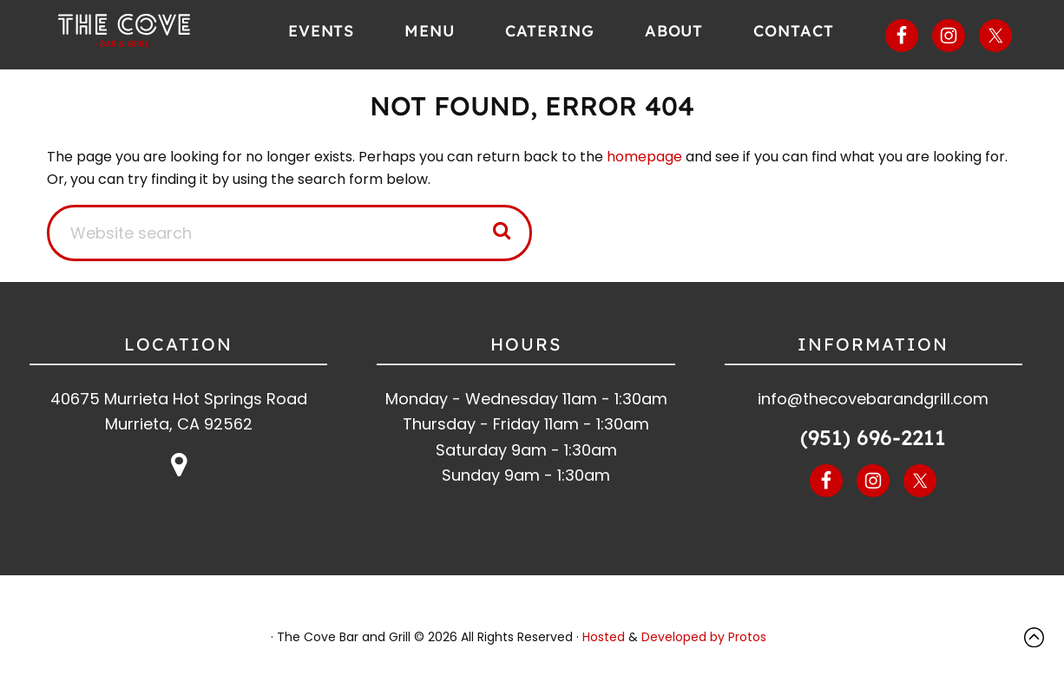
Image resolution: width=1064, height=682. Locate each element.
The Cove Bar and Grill (148, 30)
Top (1038, 637)
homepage (644, 157)
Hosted (603, 637)
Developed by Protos (703, 637)
